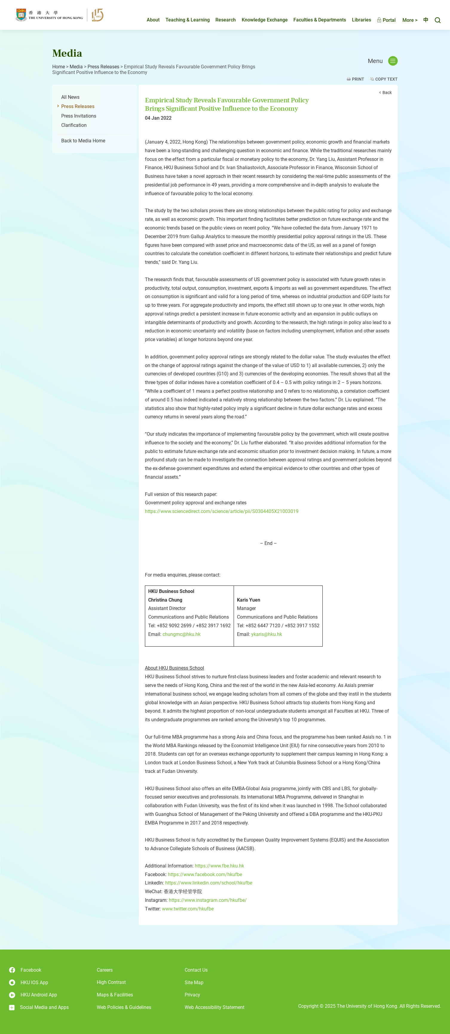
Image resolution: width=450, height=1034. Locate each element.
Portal (381, 20)
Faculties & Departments (314, 20)
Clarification (74, 125)
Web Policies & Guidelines (124, 1007)
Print (358, 79)
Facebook (25, 970)
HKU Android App (33, 995)
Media (76, 67)
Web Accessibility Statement (214, 1007)
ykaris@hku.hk (266, 634)
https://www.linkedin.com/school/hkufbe (208, 883)
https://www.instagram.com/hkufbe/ (208, 900)
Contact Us (196, 970)
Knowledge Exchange (260, 20)
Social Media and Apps (39, 1007)
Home (58, 67)
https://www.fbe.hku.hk (219, 866)
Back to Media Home (83, 141)
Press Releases (103, 67)
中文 (423, 20)
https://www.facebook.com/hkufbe (205, 874)
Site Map (194, 982)
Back (387, 92)
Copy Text (386, 79)
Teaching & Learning (182, 20)
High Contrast (111, 982)
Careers (105, 970)
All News (70, 97)
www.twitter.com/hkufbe (188, 909)
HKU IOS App (28, 982)
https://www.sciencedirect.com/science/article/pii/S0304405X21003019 (222, 511)
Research (220, 20)
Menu (383, 61)
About (148, 20)
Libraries (356, 20)
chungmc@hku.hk (181, 634)
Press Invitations (78, 116)
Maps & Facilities (115, 995)
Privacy (192, 995)
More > (404, 20)
